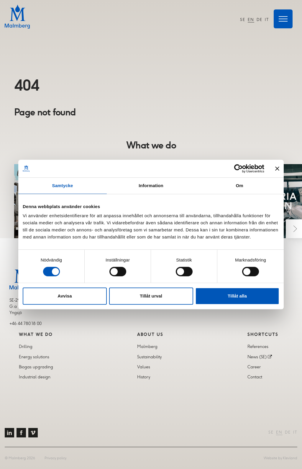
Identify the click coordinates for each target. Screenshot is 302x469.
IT (267, 19)
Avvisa (65, 295)
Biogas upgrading (36, 367)
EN (251, 19)
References (257, 346)
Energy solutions (34, 356)
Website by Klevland (280, 458)
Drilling (25, 346)
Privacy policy (55, 458)
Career (254, 367)
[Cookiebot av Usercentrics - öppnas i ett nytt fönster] (238, 168)
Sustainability (149, 356)
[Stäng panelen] (277, 168)
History (143, 377)
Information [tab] (151, 185)
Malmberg (147, 346)
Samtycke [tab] (62, 185)
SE (242, 19)
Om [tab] (239, 185)
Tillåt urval (151, 295)
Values (143, 367)
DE (259, 19)
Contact (254, 377)
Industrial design (34, 377)
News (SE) (257, 356)
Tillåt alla (237, 295)
